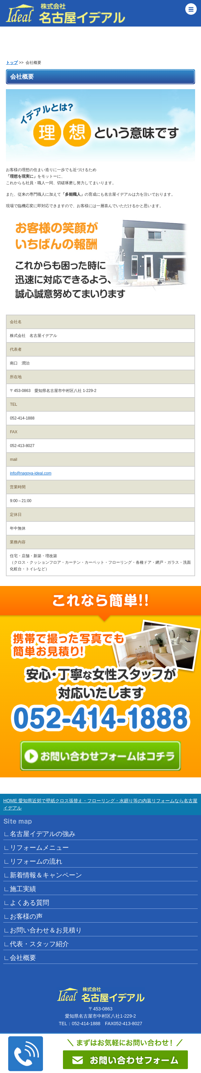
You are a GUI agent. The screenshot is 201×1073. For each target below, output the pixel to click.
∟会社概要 (19, 957)
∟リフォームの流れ (32, 861)
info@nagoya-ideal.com (30, 473)
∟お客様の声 (23, 916)
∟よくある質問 (26, 902)
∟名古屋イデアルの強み (39, 833)
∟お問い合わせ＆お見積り (42, 930)
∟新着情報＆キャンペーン (42, 875)
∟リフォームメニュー (36, 847)
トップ (12, 62)
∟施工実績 (19, 888)
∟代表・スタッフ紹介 (36, 943)
